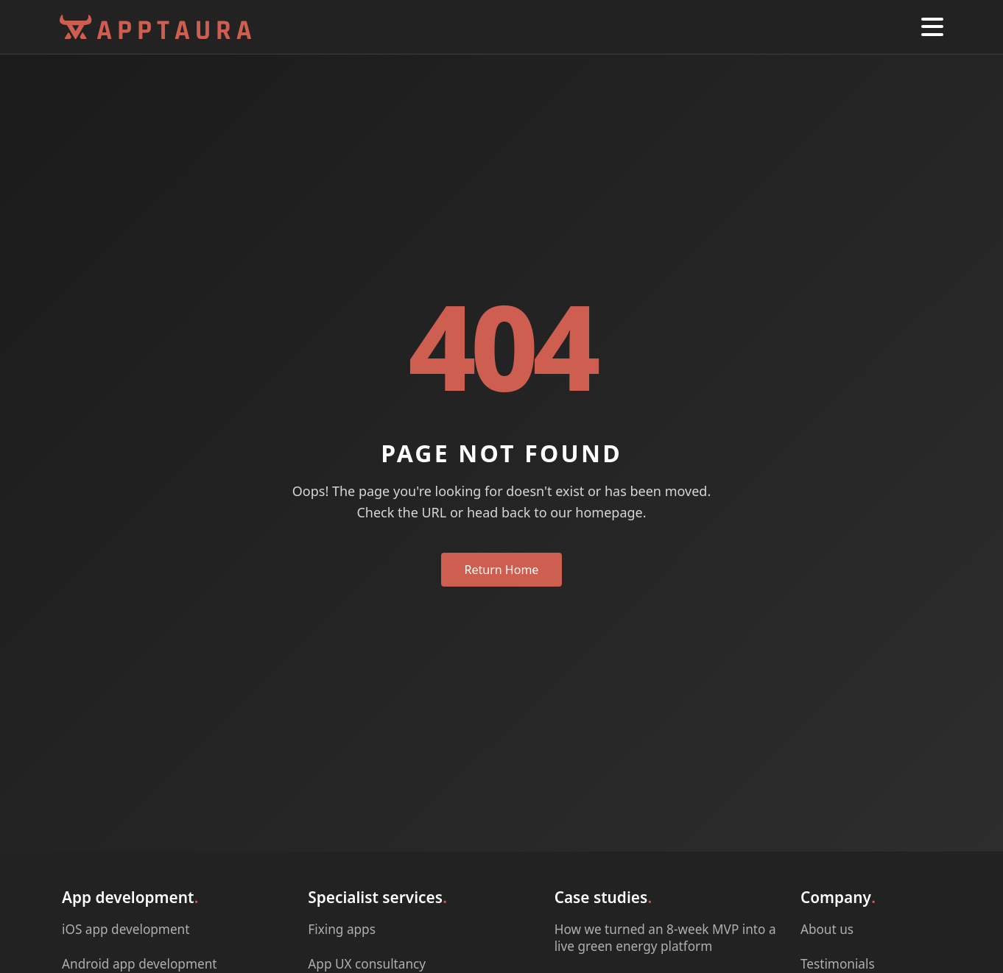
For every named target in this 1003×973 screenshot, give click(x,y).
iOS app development (125, 928)
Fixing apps (342, 928)
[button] (932, 27)
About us (827, 928)
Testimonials (837, 963)
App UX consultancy (367, 963)
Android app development (139, 963)
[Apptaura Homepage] (155, 27)
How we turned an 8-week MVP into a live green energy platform (665, 937)
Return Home (502, 570)
